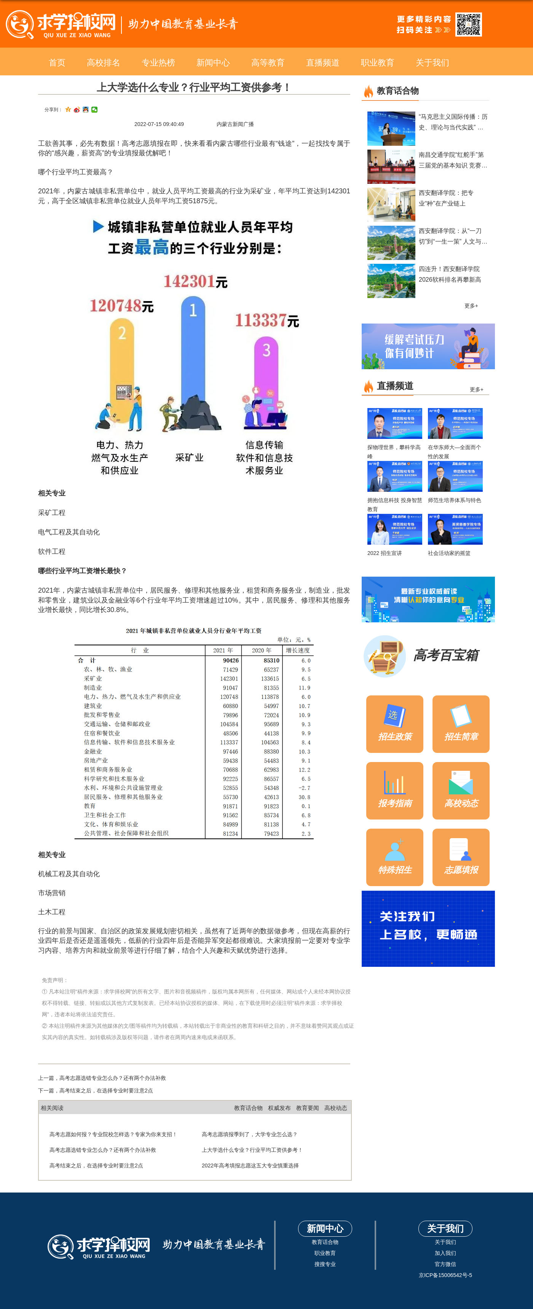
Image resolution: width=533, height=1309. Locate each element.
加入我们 (445, 1253)
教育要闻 (307, 1108)
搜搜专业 (325, 1264)
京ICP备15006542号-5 (445, 1275)
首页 (57, 62)
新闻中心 (213, 62)
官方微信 (445, 1264)
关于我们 (432, 62)
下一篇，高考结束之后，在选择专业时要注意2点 (95, 1090)
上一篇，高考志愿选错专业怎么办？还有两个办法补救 (102, 1078)
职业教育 (377, 62)
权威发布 (279, 1108)
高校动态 (335, 1108)
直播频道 (323, 62)
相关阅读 (52, 1108)
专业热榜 (158, 62)
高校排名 (103, 62)
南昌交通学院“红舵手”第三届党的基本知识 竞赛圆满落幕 (453, 165)
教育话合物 (248, 1108)
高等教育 (268, 62)
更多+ (471, 306)
